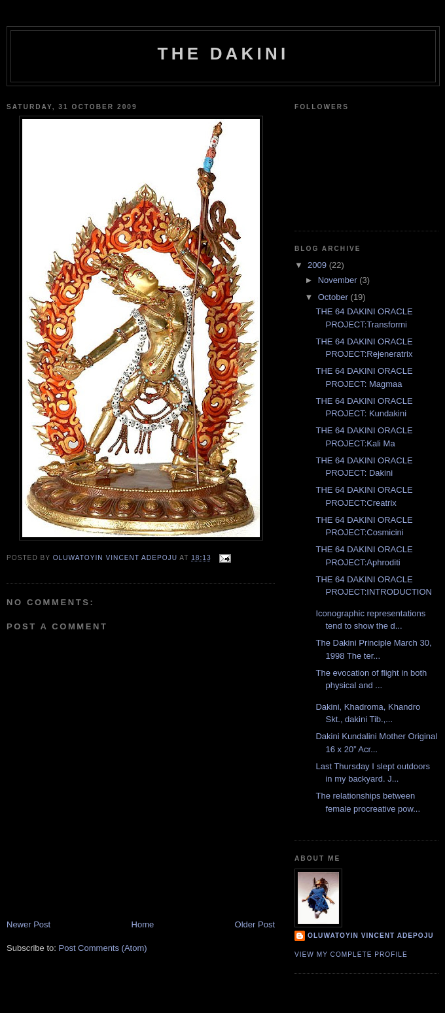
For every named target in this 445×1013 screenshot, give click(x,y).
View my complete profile (351, 954)
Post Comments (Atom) (103, 948)
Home (143, 924)
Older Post (255, 924)
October (334, 297)
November (339, 280)
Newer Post (28, 924)
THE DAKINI (223, 53)
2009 (318, 265)
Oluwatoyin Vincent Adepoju (371, 935)
